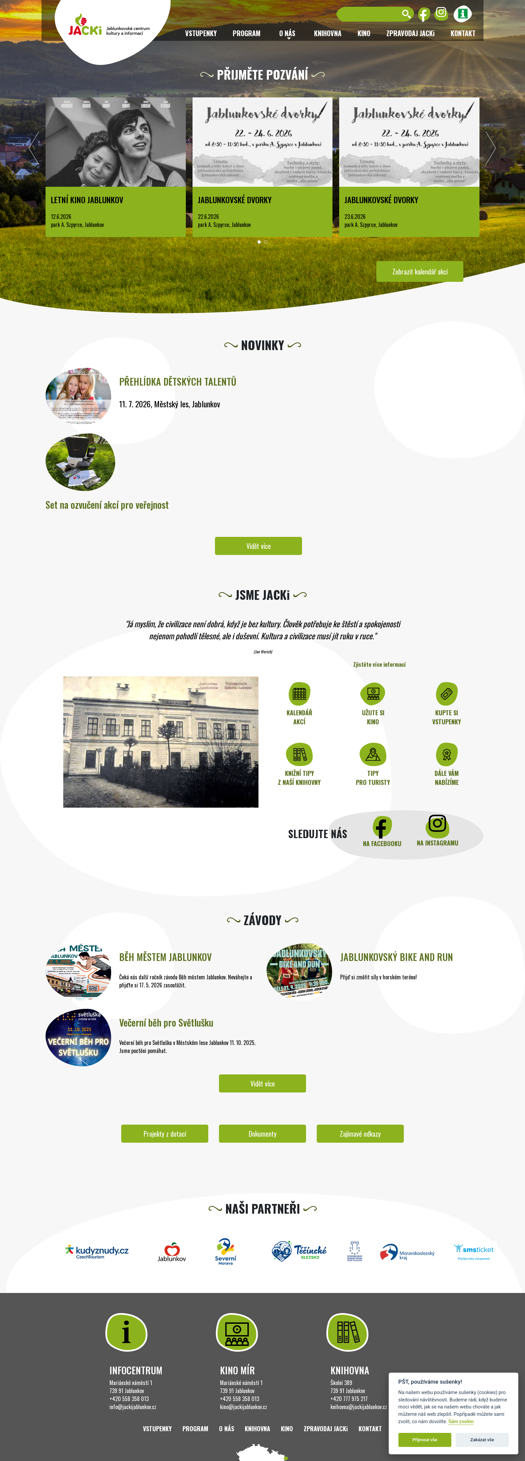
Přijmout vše (424, 1439)
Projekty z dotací (165, 1134)
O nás (226, 1428)
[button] (259, 242)
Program (246, 33)
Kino (364, 33)
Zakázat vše (482, 1439)
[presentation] (34, 150)
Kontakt (463, 33)
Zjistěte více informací (379, 664)
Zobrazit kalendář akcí (420, 271)
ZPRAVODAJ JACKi (410, 33)
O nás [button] (287, 33)
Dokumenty (263, 1134)
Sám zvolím (460, 1422)
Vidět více (258, 546)
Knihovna (328, 33)
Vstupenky (201, 33)
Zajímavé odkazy (360, 1134)
